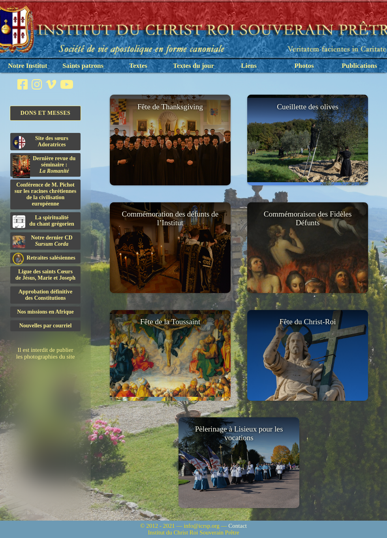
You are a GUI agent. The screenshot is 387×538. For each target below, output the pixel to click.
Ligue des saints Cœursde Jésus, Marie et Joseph (45, 275)
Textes (138, 65)
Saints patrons (82, 65)
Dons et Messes (46, 113)
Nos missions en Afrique (45, 312)
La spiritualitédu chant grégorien (43, 221)
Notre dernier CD (43, 241)
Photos (304, 65)
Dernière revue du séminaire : (44, 166)
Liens (249, 65)
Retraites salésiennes (44, 258)
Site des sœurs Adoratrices (40, 142)
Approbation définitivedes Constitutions (45, 295)
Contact (237, 526)
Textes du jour (193, 65)
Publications (359, 65)
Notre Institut (27, 65)
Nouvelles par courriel (45, 326)
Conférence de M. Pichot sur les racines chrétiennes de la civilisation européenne (45, 194)
